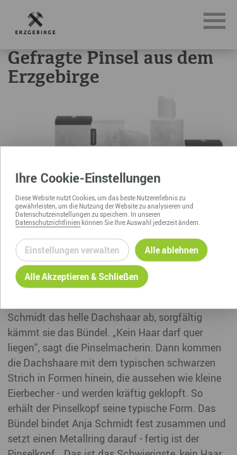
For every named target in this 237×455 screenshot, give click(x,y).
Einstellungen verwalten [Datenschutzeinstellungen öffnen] (72, 250)
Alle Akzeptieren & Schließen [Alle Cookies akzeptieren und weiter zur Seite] (81, 276)
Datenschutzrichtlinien (47, 221)
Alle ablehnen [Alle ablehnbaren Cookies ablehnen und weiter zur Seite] (171, 250)
